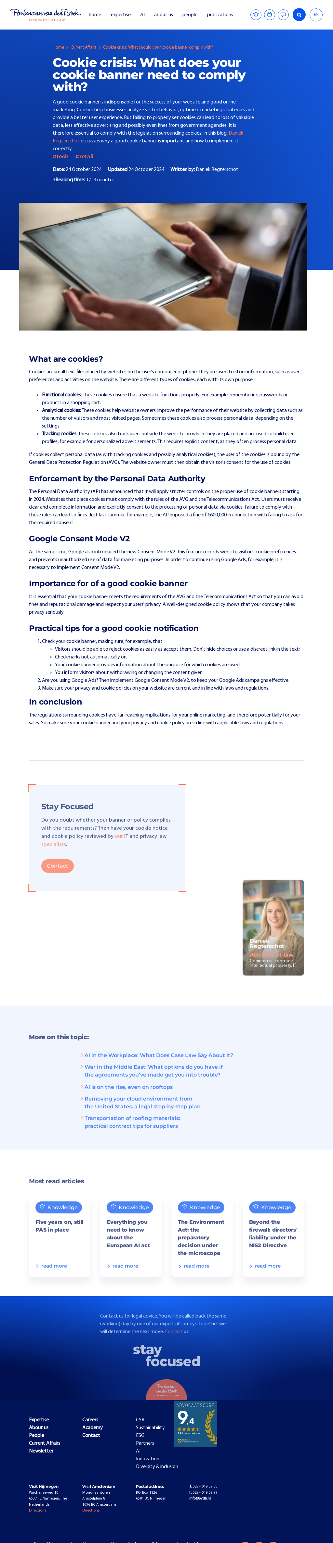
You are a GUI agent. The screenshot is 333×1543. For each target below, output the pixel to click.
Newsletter (41, 1451)
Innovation (147, 1459)
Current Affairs (84, 47)
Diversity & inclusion (157, 1466)
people (189, 15)
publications (220, 15)
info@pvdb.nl (200, 1499)
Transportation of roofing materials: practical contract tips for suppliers (129, 1132)
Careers (90, 1420)
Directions (37, 1511)
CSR (140, 1420)
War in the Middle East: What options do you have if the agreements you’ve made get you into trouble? (151, 1081)
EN (316, 15)
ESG (140, 1435)
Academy (92, 1427)
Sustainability (150, 1427)
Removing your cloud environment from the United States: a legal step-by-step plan (140, 1113)
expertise (121, 15)
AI (142, 15)
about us (163, 15)
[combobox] (316, 14)
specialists (53, 854)
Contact (57, 876)
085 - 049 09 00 (203, 1487)
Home (58, 47)
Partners (145, 1443)
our (119, 846)
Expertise (39, 1420)
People (36, 1435)
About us (38, 1427)
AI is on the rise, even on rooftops (126, 1097)
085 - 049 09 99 (203, 1493)
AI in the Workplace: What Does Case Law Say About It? (156, 1065)
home (95, 15)
